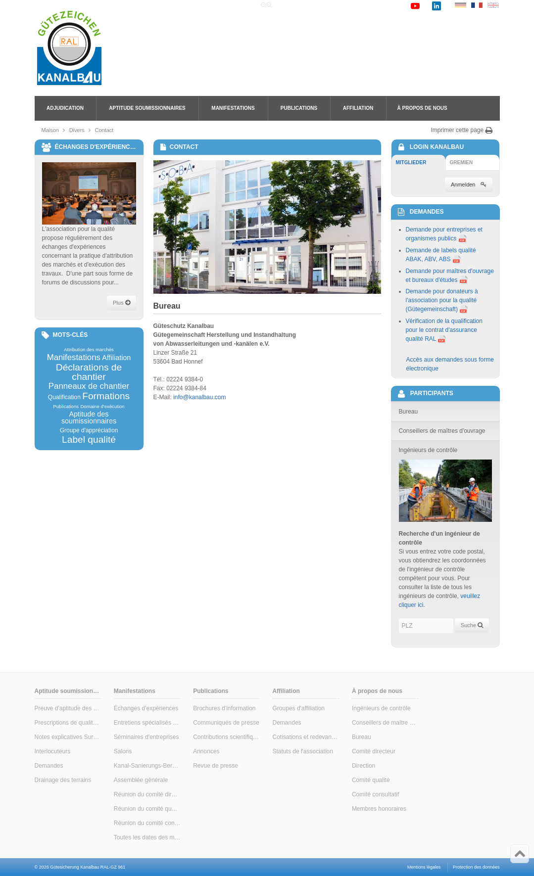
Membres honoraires (379, 808)
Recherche (329, 5)
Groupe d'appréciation (89, 430)
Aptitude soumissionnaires (147, 108)
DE (460, 5)
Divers (77, 130)
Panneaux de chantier (89, 386)
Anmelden (468, 184)
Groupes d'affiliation (299, 708)
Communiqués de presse (226, 722)
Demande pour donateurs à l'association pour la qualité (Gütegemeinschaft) (442, 300)
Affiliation (358, 108)
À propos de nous (422, 108)
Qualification (64, 397)
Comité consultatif (375, 794)
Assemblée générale (141, 780)
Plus (121, 303)
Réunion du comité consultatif (147, 823)
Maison (50, 130)
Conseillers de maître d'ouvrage (385, 722)
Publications (299, 108)
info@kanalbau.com (199, 397)
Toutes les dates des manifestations (147, 837)
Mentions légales (424, 867)
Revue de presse (215, 765)
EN (493, 5)
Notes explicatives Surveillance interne (68, 737)
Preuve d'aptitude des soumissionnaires (68, 708)
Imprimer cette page (461, 130)
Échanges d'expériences (146, 708)
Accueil (293, 5)
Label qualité (89, 439)
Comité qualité (371, 780)
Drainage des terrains (63, 780)
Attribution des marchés (89, 349)
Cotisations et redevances (306, 737)
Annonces (206, 751)
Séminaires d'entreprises (146, 737)
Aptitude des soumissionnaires (88, 418)
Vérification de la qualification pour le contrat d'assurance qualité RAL (444, 330)
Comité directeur (373, 751)
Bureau (361, 737)
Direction (363, 765)
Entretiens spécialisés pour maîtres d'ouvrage (147, 722)
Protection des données (476, 867)
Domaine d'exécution (102, 406)
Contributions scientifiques (226, 737)
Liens (361, 5)
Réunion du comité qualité (147, 808)
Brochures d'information (224, 708)
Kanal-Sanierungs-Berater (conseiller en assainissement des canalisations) (147, 765)
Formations (106, 396)
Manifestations (232, 108)
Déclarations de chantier (89, 372)
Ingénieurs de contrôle (381, 708)
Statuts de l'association (303, 751)
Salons (123, 751)
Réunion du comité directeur (147, 794)
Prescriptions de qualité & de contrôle (68, 722)
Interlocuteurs (53, 751)
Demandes (49, 765)
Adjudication (65, 108)
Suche (472, 625)
